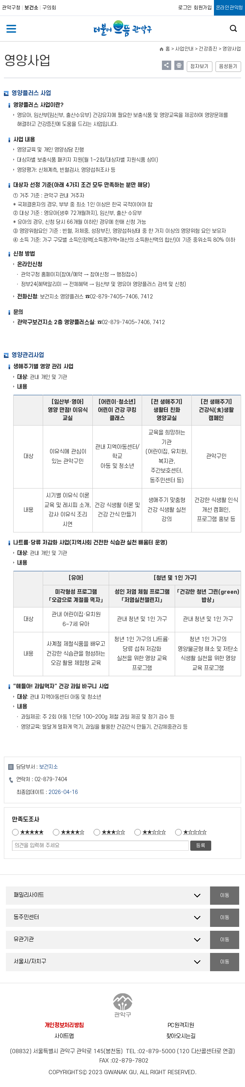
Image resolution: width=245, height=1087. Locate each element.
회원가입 (203, 7)
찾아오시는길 (181, 1036)
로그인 (185, 7)
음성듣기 (228, 66)
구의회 (49, 7)
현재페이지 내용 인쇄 (179, 65)
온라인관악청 (229, 7)
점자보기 (199, 66)
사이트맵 (64, 1036)
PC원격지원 (181, 1025)
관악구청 (11, 7)
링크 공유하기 (166, 65)
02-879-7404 (51, 779)
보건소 (31, 7)
